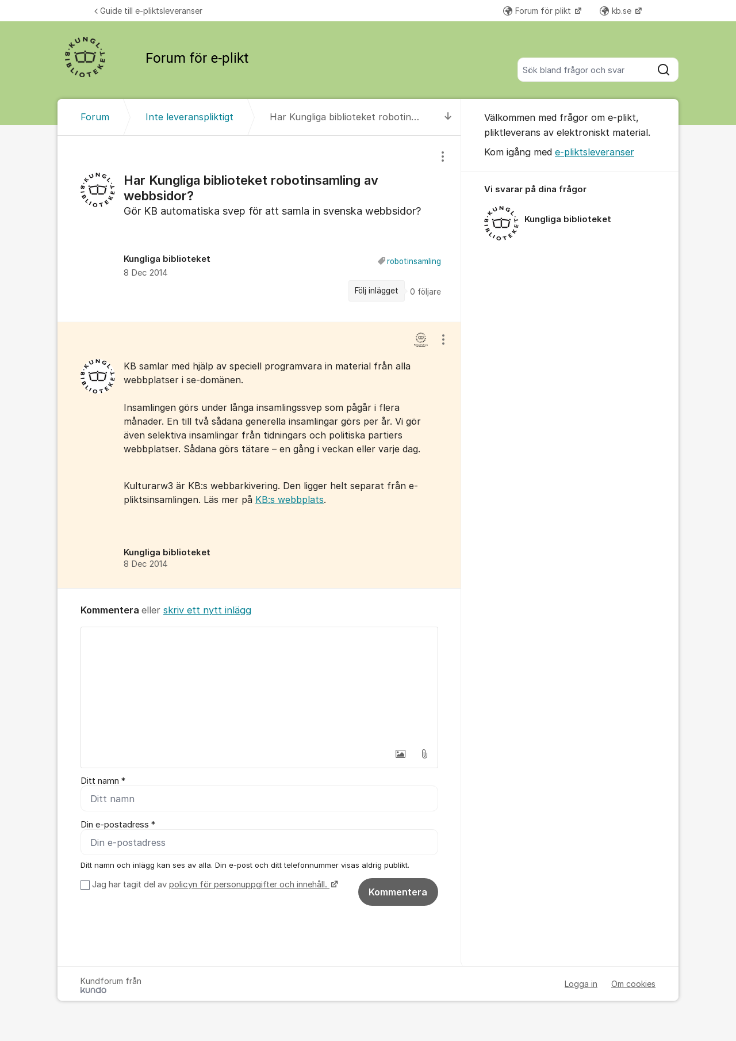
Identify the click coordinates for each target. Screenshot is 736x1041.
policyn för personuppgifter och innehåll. (249, 884)
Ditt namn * (102, 781)
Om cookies (633, 984)
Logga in (581, 984)
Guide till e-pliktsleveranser (148, 11)
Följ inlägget (376, 290)
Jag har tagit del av (214, 884)
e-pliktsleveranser (594, 152)
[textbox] (259, 684)
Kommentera (398, 892)
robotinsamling (414, 261)
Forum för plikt (538, 11)
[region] (259, 229)
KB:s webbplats (289, 499)
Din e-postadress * (117, 824)
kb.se (617, 11)
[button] (400, 753)
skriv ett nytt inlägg (207, 610)
